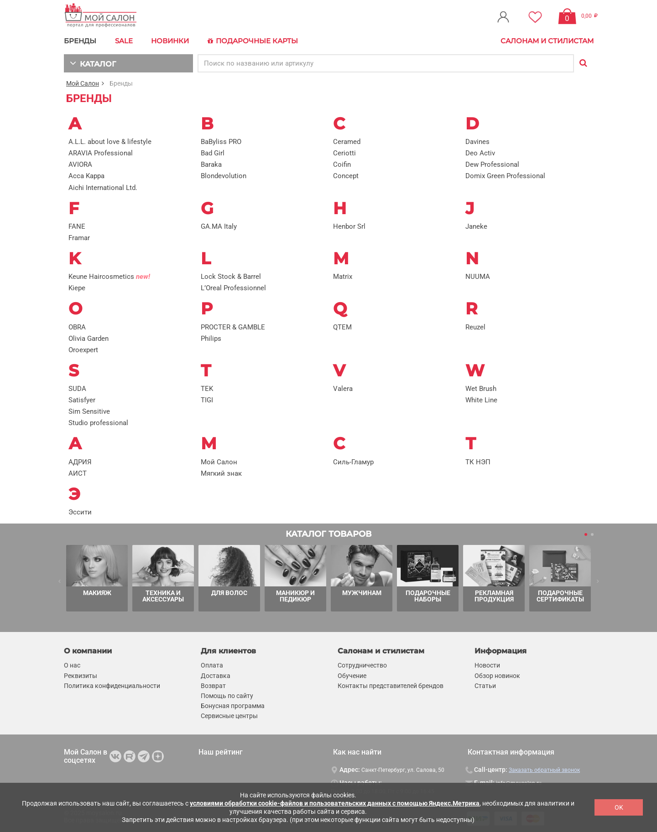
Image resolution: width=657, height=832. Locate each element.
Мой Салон (82, 83)
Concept (346, 175)
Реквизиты (80, 674)
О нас (72, 664)
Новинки (169, 40)
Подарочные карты (251, 41)
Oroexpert (83, 349)
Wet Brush (480, 388)
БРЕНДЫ (80, 40)
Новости (487, 664)
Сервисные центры (229, 715)
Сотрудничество (362, 664)
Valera (343, 388)
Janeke (476, 226)
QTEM (342, 327)
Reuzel (475, 327)
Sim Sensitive (89, 411)
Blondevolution (223, 175)
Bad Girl (212, 153)
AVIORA (80, 164)
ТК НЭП (477, 461)
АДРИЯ (80, 461)
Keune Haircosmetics (109, 276)
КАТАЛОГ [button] (92, 62)
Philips (211, 338)
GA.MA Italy (219, 226)
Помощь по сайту (227, 695)
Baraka (211, 164)
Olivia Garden (88, 338)
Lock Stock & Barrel (231, 276)
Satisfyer (81, 399)
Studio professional (98, 422)
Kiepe (76, 287)
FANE (76, 226)
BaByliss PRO (221, 141)
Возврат (213, 685)
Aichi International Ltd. (102, 187)
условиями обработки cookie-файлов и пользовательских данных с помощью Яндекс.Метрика (335, 803)
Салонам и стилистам (547, 40)
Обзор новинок (497, 674)
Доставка (215, 674)
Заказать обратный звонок (544, 769)
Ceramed (346, 141)
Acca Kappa (86, 175)
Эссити (80, 512)
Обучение (352, 674)
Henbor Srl (349, 226)
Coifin (342, 164)
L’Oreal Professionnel (233, 287)
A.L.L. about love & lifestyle (109, 141)
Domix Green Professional (505, 175)
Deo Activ (480, 153)
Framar (79, 237)
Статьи (485, 685)
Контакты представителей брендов (390, 685)
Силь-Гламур (353, 461)
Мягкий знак (221, 473)
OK (619, 807)
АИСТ (77, 473)
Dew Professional (492, 164)
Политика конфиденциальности (112, 685)
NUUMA (477, 276)
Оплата (212, 664)
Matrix (342, 276)
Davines (477, 141)
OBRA (77, 327)
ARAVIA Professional (100, 153)
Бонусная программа (233, 705)
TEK (207, 388)
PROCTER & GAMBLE (233, 327)
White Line (481, 399)
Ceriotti (344, 153)
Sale (123, 40)
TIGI (207, 399)
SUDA (77, 388)
